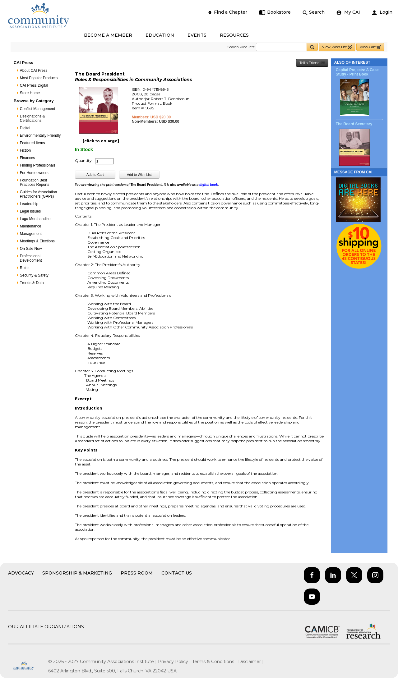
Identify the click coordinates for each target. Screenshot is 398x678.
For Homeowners (34, 173)
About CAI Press (34, 70)
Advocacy (21, 573)
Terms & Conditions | (215, 661)
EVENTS (196, 35)
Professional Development (31, 258)
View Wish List (337, 47)
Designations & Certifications (32, 118)
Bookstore (275, 12)
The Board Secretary (354, 124)
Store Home (30, 93)
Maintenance (30, 226)
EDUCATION (160, 35)
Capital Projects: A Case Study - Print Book (357, 72)
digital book (208, 184)
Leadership (29, 204)
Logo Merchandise (35, 219)
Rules (25, 268)
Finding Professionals (38, 165)
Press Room (137, 573)
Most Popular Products (39, 78)
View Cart (370, 47)
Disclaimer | (251, 661)
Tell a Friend (312, 63)
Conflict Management (37, 109)
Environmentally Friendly (40, 135)
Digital (25, 128)
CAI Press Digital (34, 85)
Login (382, 12)
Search (314, 12)
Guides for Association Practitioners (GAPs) (38, 194)
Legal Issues (30, 211)
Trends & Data (32, 283)
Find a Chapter (227, 12)
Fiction (25, 150)
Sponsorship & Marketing (77, 573)
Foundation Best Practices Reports (34, 182)
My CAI (348, 12)
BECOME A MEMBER (108, 35)
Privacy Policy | (175, 661)
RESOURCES (234, 35)
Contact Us (176, 573)
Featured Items (32, 143)
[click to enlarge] (101, 141)
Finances (27, 158)
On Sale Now (31, 248)
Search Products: (241, 47)
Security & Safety (34, 275)
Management (31, 233)
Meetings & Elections (37, 241)
